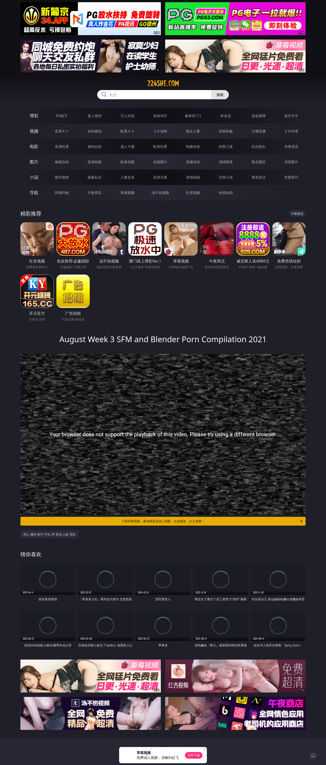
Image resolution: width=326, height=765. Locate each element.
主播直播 (259, 131)
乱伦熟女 (259, 146)
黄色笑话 (259, 177)
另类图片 (291, 161)
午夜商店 (95, 192)
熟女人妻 (193, 131)
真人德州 (95, 115)
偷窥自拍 (62, 161)
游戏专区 (160, 115)
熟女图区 (259, 161)
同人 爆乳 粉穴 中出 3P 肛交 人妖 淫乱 (49, 534)
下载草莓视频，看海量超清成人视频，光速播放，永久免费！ (212, 521)
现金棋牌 (259, 115)
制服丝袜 (193, 146)
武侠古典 (160, 177)
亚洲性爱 (62, 146)
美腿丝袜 (193, 161)
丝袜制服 (226, 131)
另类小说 (226, 177)
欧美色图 (127, 161)
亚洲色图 (95, 161)
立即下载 (194, 755)
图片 (34, 162)
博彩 (34, 116)
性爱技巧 (291, 177)
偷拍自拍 (95, 146)
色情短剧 (226, 192)
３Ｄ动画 (160, 131)
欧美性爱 (160, 146)
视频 (34, 131)
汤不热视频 (160, 192)
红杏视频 (193, 192)
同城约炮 (62, 192)
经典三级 (226, 146)
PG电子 (62, 115)
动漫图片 (160, 161)
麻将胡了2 (193, 115)
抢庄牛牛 (291, 115)
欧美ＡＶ (127, 131)
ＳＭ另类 (291, 131)
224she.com (163, 83)
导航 (34, 192)
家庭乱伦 (95, 177)
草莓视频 (127, 192)
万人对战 (127, 115)
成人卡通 (127, 146)
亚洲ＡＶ (62, 131)
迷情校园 (193, 177)
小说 (34, 177)
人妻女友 (127, 177)
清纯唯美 (226, 161)
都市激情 (62, 177)
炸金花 (225, 115)
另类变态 (291, 146)
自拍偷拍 (95, 131)
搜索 (220, 94)
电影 (34, 146)
